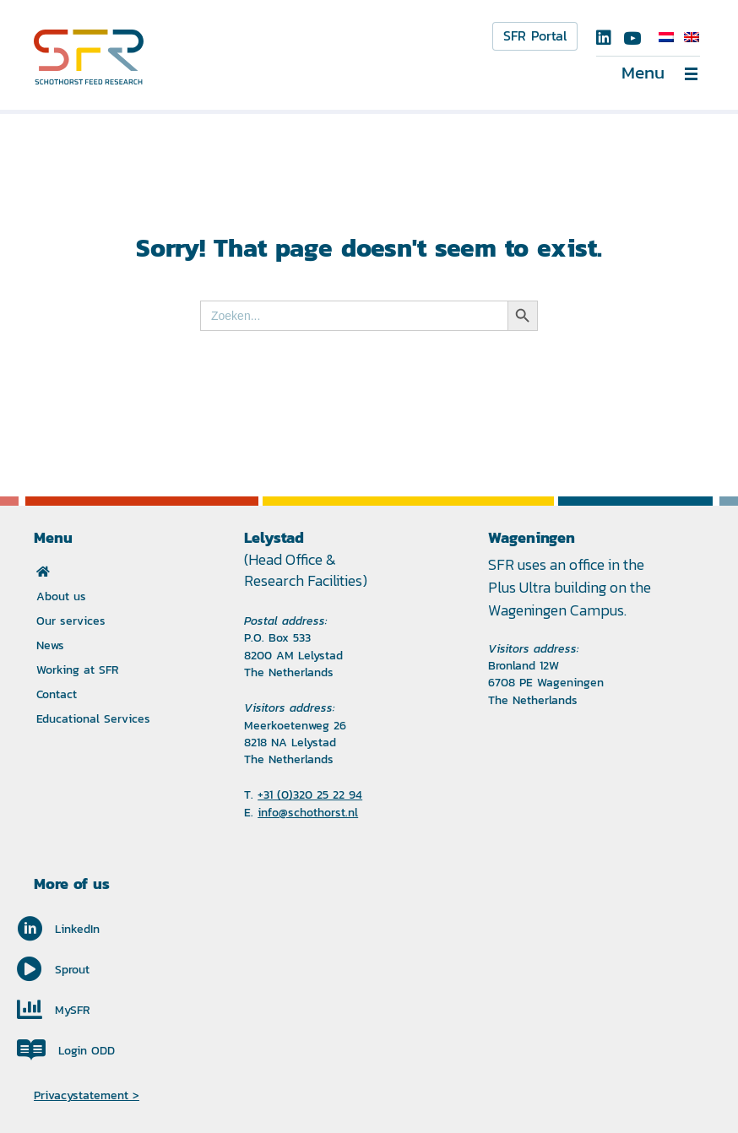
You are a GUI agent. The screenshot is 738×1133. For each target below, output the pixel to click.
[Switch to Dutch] (666, 37)
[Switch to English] (691, 37)
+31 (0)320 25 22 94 (310, 794)
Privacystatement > (86, 1095)
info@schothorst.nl (308, 812)
